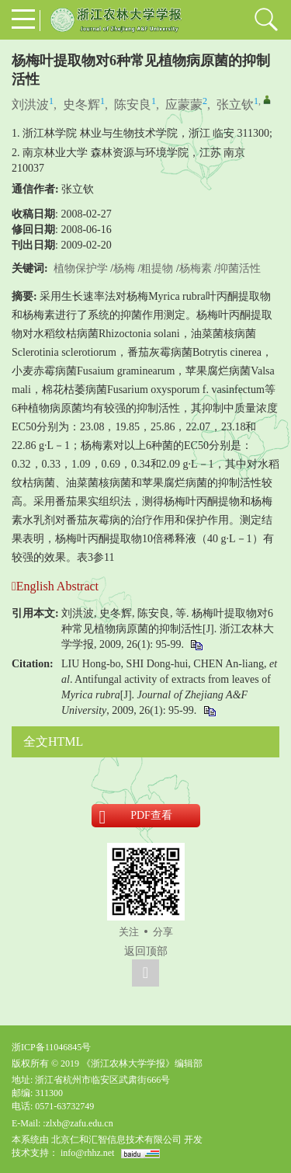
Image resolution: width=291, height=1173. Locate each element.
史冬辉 (81, 104)
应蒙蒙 (184, 104)
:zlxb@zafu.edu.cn (78, 1123)
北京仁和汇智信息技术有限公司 (116, 1139)
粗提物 (156, 268)
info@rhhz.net (87, 1152)
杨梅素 (195, 268)
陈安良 (132, 104)
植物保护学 (81, 268)
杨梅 (124, 268)
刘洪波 (30, 104)
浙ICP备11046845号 (51, 1047)
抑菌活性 (239, 268)
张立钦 (235, 104)
